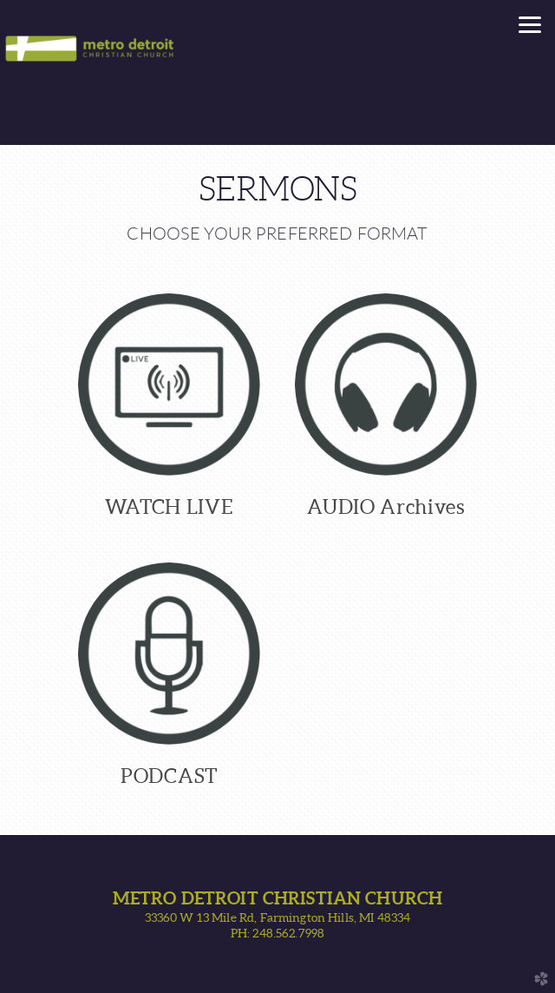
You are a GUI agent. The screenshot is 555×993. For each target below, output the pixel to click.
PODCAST (169, 776)
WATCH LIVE (169, 507)
